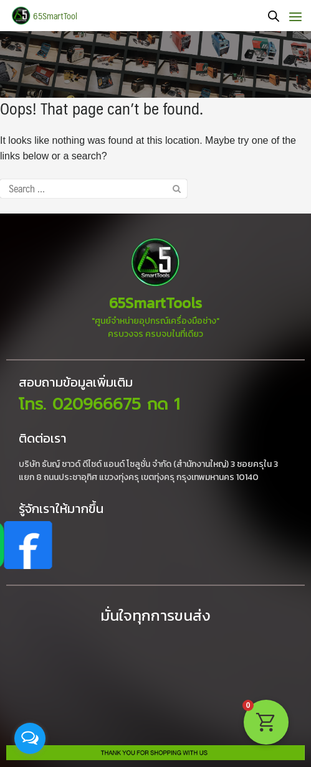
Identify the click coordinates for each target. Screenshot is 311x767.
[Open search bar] (273, 16)
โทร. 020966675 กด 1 (99, 404)
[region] (155, 64)
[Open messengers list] (29, 738)
